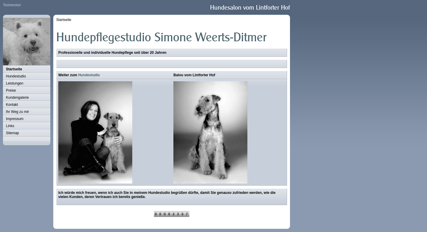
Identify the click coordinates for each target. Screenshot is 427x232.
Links (10, 126)
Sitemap (12, 133)
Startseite (14, 69)
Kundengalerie (17, 97)
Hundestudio (16, 76)
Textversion (12, 5)
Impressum (14, 119)
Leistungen (14, 83)
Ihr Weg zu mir (17, 112)
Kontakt (12, 105)
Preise (11, 90)
